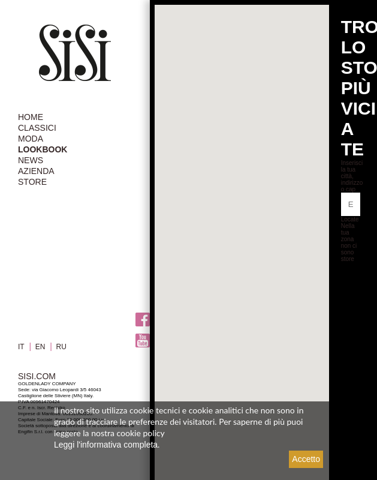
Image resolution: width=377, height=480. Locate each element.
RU (61, 347)
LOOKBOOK (42, 149)
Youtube (142, 340)
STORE (32, 182)
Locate (350, 219)
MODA (30, 138)
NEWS (30, 160)
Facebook (142, 319)
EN (40, 347)
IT (21, 347)
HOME (30, 117)
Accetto (306, 459)
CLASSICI (37, 128)
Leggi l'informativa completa (106, 444)
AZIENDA (36, 171)
